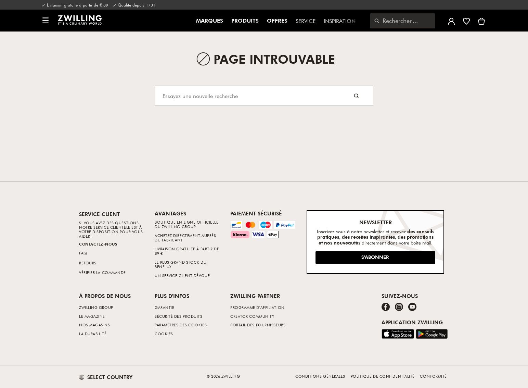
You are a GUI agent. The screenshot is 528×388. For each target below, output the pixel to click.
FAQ (83, 252)
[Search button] (356, 95)
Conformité (433, 376)
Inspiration (340, 20)
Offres (277, 20)
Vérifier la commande (102, 272)
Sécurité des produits (179, 316)
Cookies (164, 333)
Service (305, 20)
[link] (80, 20)
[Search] (264, 96)
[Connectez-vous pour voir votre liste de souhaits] (466, 20)
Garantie (164, 307)
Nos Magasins (94, 324)
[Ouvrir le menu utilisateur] (451, 20)
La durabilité (92, 333)
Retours (87, 262)
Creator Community (252, 316)
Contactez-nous (98, 244)
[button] (45, 21)
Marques (209, 20)
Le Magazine (92, 316)
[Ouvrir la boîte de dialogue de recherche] (402, 20)
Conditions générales (320, 376)
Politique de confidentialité (383, 376)
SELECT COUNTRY (105, 377)
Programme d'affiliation (257, 307)
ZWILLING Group (96, 307)
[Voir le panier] (481, 20)
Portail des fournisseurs (257, 324)
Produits (245, 20)
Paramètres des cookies (181, 324)
